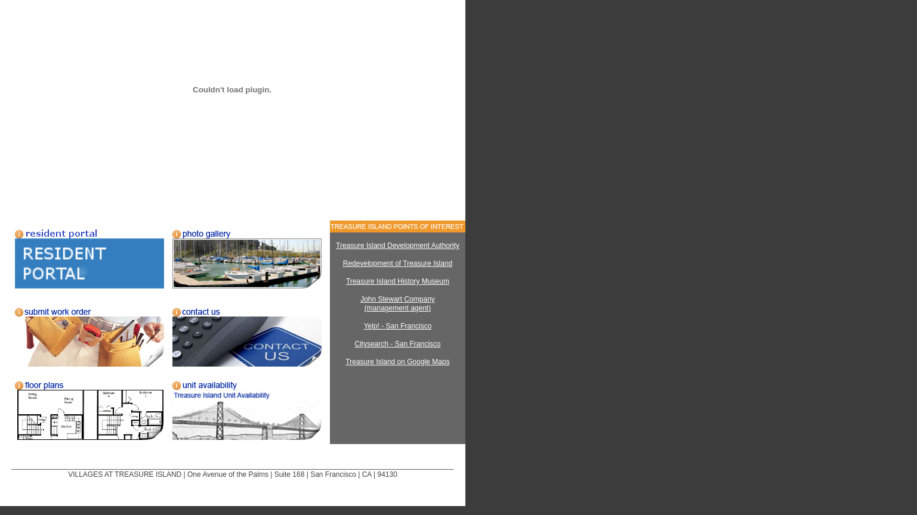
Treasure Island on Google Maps (397, 362)
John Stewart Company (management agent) (397, 303)
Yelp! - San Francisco (398, 326)
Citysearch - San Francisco (397, 344)
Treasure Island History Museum (397, 281)
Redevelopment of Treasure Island (397, 263)
